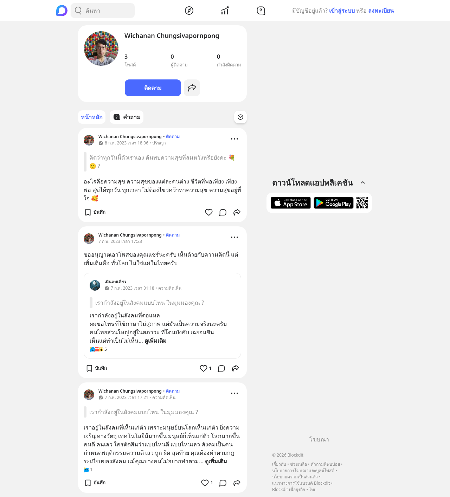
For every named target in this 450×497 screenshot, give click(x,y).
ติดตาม (153, 88)
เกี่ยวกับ (279, 464)
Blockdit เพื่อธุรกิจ (288, 489)
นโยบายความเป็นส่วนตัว (295, 477)
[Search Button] (78, 10)
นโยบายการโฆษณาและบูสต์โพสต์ (303, 470)
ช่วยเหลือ (298, 464)
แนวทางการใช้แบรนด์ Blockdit (301, 483)
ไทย (312, 489)
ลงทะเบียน (381, 10)
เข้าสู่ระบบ (342, 10)
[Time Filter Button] (240, 117)
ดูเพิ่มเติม (155, 340)
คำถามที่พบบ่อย (325, 464)
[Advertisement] (319, 326)
